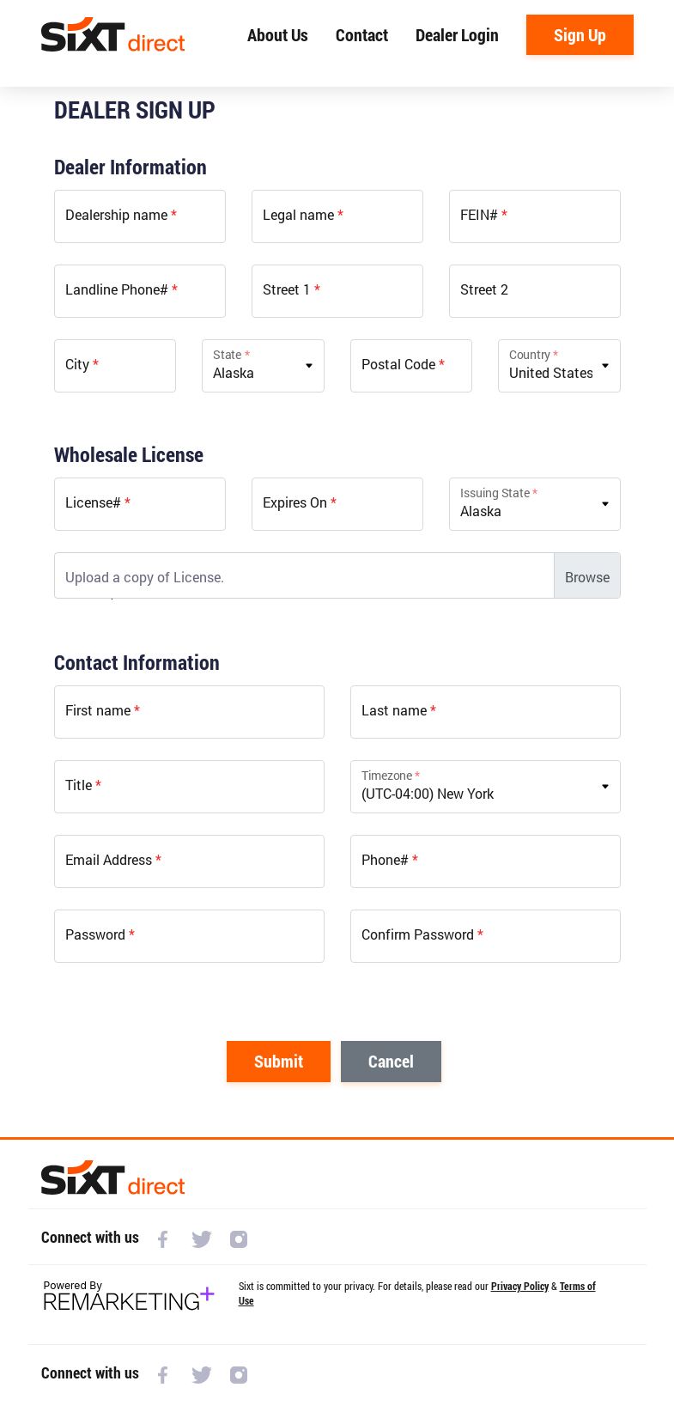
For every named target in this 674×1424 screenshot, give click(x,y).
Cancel (391, 1061)
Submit (278, 1061)
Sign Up (580, 34)
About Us (277, 34)
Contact (362, 34)
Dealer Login (457, 34)
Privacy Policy (520, 1286)
